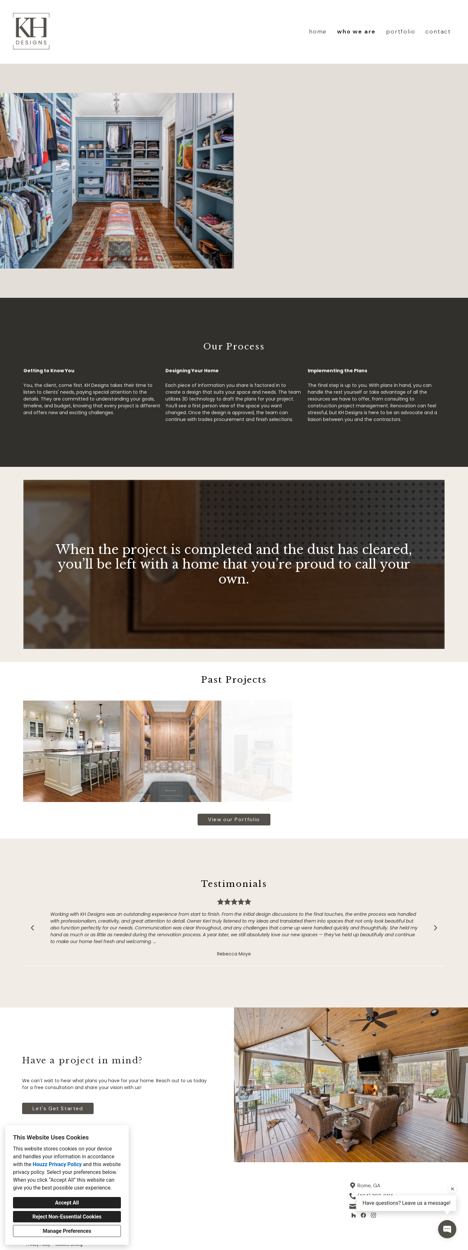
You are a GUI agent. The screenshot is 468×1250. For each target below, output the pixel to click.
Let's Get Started (57, 1108)
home (318, 31)
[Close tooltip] (452, 1189)
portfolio (400, 31)
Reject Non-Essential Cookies (67, 1217)
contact (438, 31)
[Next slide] (435, 928)
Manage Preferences (67, 1231)
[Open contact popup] (447, 1229)
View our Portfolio (234, 819)
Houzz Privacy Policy (57, 1164)
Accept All (67, 1203)
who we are (356, 31)
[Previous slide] (32, 928)
